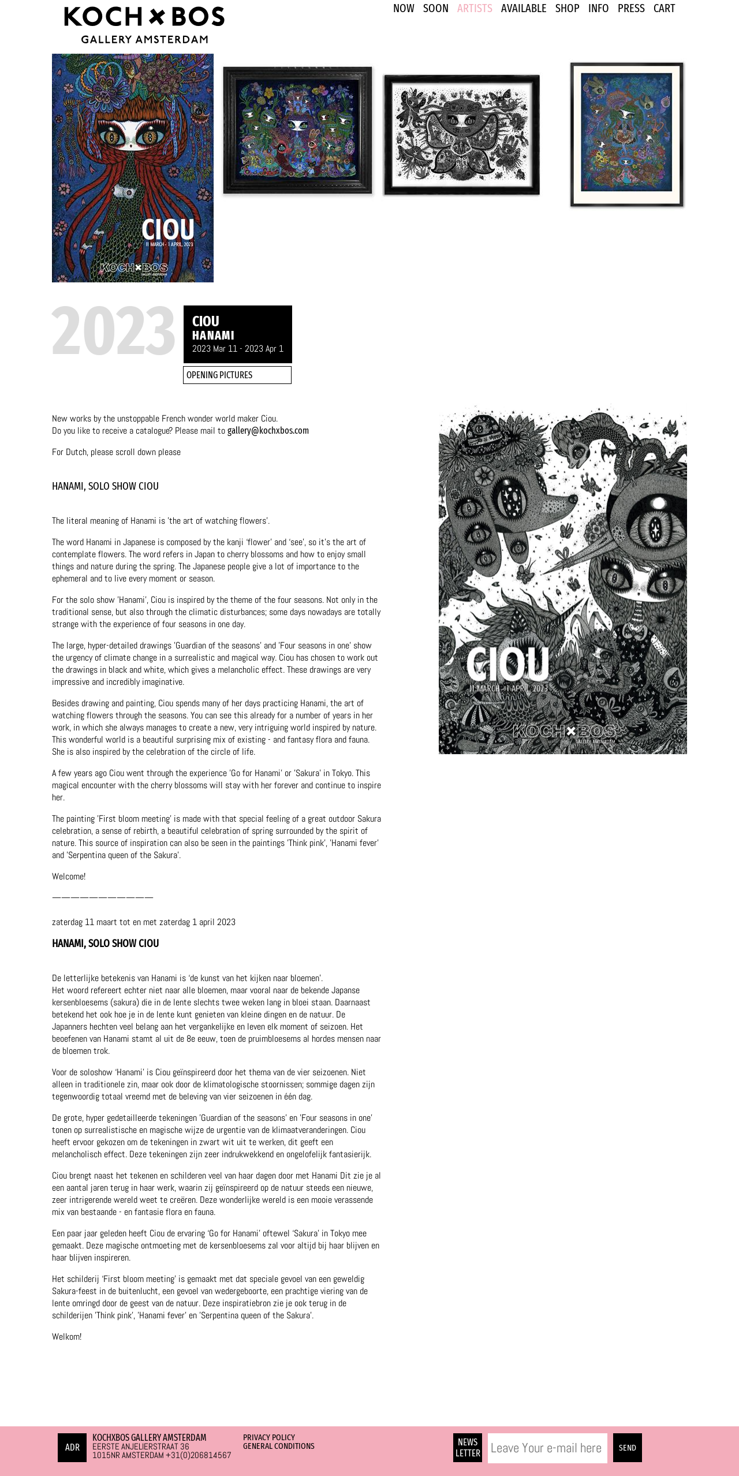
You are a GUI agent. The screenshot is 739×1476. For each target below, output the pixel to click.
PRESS (631, 8)
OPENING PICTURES (219, 375)
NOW (404, 8)
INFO (598, 8)
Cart (664, 8)
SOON (436, 8)
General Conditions (279, 1446)
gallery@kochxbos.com (268, 430)
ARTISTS (474, 8)
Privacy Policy (269, 1437)
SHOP (567, 8)
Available (524, 8)
